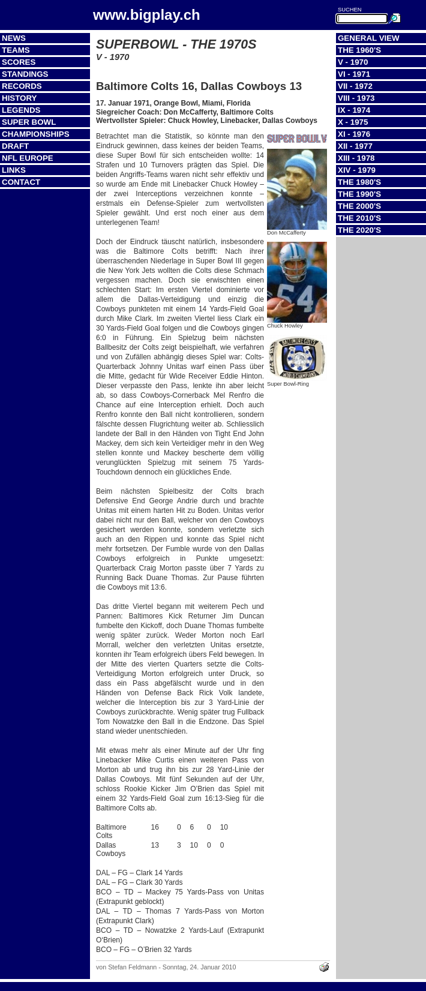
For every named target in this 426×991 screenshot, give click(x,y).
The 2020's (359, 230)
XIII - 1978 (356, 158)
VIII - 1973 (356, 98)
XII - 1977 (355, 146)
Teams (16, 50)
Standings (25, 74)
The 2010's (359, 218)
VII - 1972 (355, 86)
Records (22, 86)
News (14, 38)
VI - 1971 (354, 74)
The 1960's (359, 50)
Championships (36, 134)
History (19, 98)
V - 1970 (353, 62)
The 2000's (359, 206)
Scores (18, 62)
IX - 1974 (354, 110)
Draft (15, 146)
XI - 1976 (354, 134)
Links (14, 170)
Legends (21, 110)
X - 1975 (353, 122)
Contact (21, 182)
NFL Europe (27, 158)
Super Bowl (29, 122)
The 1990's (359, 194)
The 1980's (359, 182)
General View (369, 38)
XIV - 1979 (357, 170)
